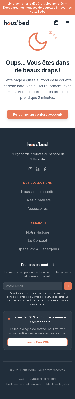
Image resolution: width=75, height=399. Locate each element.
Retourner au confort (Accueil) (37, 114)
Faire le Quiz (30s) (37, 342)
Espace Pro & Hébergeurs (37, 249)
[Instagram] (30, 169)
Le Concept (37, 240)
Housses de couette (37, 192)
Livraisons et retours (43, 378)
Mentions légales (57, 384)
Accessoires (37, 208)
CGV (22, 378)
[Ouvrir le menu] (67, 22)
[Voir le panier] (56, 22)
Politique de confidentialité (24, 384)
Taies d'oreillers (38, 200)
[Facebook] (45, 169)
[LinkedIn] (38, 169)
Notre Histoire (37, 232)
